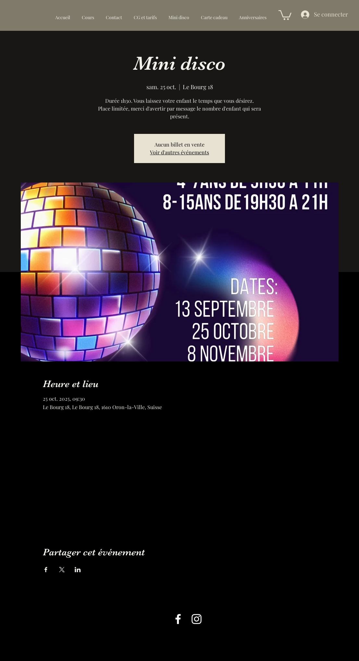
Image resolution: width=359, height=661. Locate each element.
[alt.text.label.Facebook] (178, 619)
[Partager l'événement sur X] (62, 569)
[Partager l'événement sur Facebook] (46, 569)
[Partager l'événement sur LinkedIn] (78, 569)
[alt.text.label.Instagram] (196, 619)
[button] (285, 14)
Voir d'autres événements (179, 152)
